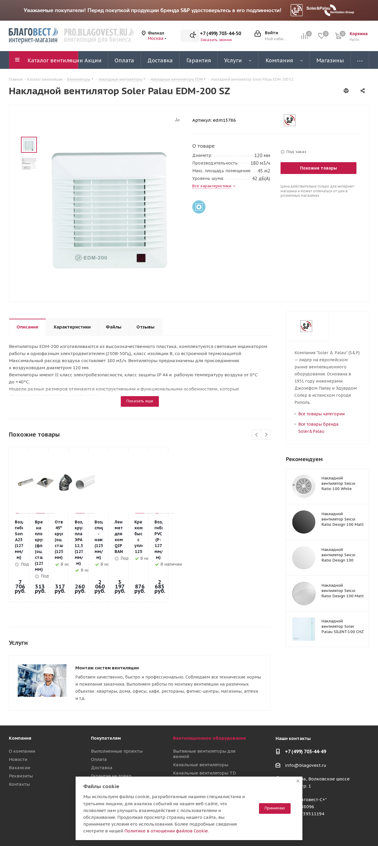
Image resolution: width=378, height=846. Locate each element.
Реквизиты (21, 736)
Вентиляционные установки (204, 755)
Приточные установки (197, 763)
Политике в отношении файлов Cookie (166, 831)
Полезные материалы (115, 752)
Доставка (102, 728)
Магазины (102, 744)
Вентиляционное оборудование (209, 698)
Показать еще (139, 401)
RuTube (350, 831)
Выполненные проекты (117, 711)
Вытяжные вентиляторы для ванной (204, 713)
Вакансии (19, 728)
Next (266, 435)
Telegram (320, 831)
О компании (22, 711)
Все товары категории (321, 414)
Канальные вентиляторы (200, 725)
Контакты (19, 744)
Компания (20, 698)
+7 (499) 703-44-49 (305, 712)
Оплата (99, 719)
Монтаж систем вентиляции (107, 628)
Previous (257, 435)
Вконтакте (306, 831)
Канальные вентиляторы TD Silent (204, 735)
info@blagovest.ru (305, 725)
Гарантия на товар (111, 736)
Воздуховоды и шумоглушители (208, 771)
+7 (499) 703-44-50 (220, 33)
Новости (18, 719)
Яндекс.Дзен (365, 831)
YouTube (335, 831)
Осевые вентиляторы (196, 746)
